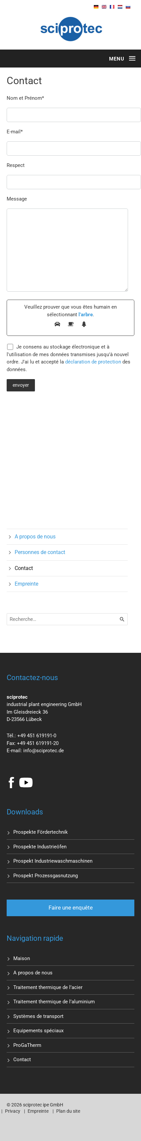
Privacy (12, 1111)
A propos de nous (35, 536)
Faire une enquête (71, 907)
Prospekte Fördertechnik (40, 832)
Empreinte (26, 584)
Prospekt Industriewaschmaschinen (52, 861)
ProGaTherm (27, 1045)
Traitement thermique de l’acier (47, 987)
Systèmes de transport (38, 1016)
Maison (21, 958)
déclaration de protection (93, 362)
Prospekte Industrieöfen (40, 847)
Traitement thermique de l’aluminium (54, 1002)
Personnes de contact (40, 552)
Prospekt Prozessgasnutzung (45, 876)
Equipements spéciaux (38, 1031)
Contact (24, 568)
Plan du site (68, 1111)
